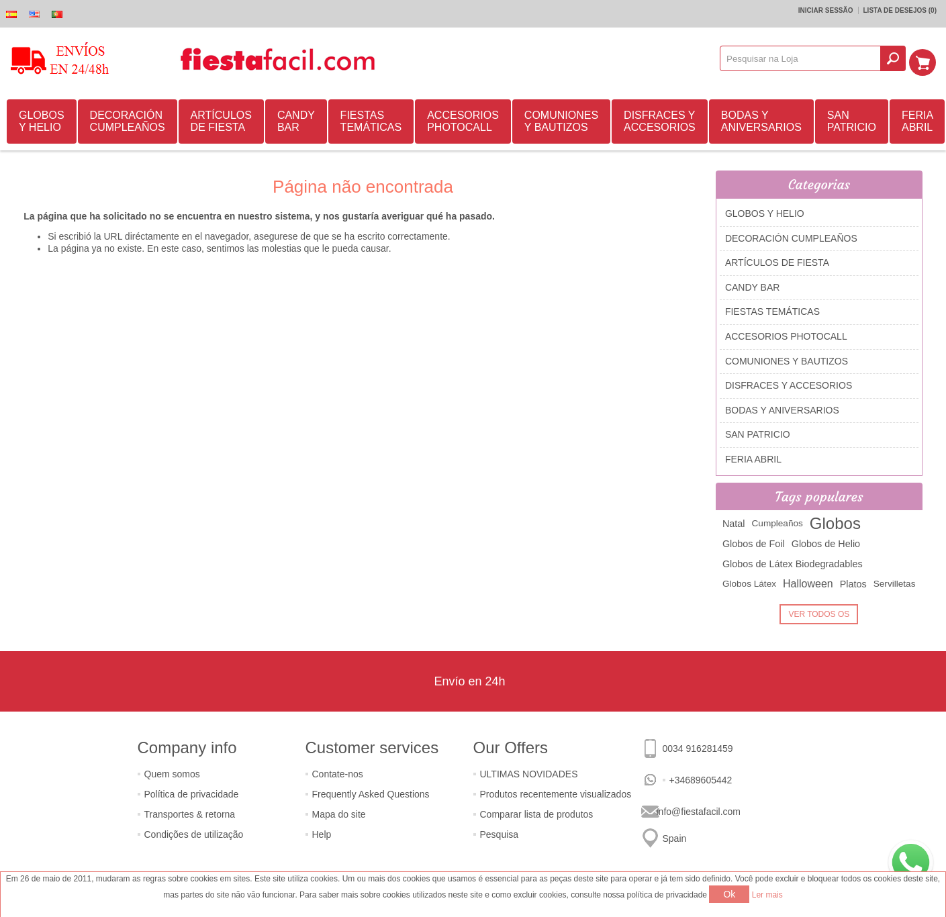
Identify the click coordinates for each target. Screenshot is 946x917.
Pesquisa (499, 832)
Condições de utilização (194, 832)
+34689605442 (700, 778)
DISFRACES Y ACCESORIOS (660, 119)
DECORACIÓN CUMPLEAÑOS (127, 119)
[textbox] (805, 58)
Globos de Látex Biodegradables (792, 562)
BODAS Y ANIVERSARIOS (761, 119)
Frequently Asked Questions (371, 792)
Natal (733, 521)
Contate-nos (337, 772)
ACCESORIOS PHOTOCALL (463, 119)
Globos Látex (749, 582)
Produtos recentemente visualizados (556, 792)
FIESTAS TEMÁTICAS (371, 119)
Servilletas (894, 582)
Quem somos (172, 772)
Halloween (808, 581)
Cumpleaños (777, 521)
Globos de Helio (826, 541)
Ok (729, 894)
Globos (835, 521)
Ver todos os (818, 612)
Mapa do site (339, 812)
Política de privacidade (191, 792)
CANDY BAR (296, 119)
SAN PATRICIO (851, 119)
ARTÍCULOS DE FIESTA (221, 119)
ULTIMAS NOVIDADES (529, 772)
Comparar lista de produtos (537, 812)
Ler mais (767, 895)
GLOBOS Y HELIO (41, 119)
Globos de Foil (753, 541)
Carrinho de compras (926, 58)
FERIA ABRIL (917, 119)
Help (322, 832)
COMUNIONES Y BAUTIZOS (561, 119)
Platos (853, 582)
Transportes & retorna (190, 812)
